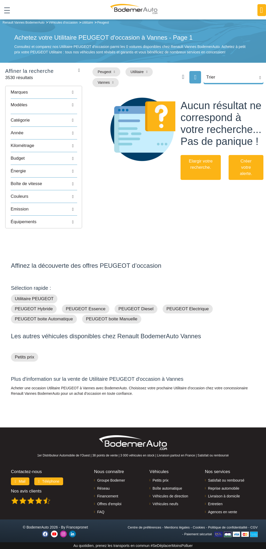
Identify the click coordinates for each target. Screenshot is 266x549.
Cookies (199, 527)
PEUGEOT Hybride (34, 308)
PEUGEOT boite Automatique (44, 318)
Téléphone (48, 481)
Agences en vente (222, 512)
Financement (107, 496)
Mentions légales (177, 527)
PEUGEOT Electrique (188, 308)
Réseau (103, 488)
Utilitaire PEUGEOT (34, 298)
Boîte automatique (167, 488)
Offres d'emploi (109, 504)
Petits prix (24, 357)
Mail (20, 481)
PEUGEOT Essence (85, 308)
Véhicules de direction (170, 496)
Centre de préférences (144, 527)
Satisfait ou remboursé (226, 480)
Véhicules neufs (165, 504)
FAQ (100, 512)
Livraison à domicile (224, 496)
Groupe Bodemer (111, 480)
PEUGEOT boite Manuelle (111, 318)
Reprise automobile (224, 488)
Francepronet (77, 527)
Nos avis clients (26, 491)
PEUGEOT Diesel (136, 308)
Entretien (215, 504)
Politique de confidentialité (227, 527)
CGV (254, 527)
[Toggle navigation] (5, 10)
